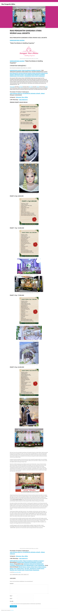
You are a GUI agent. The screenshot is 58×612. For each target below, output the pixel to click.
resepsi (37, 86)
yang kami (21, 86)
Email (11, 598)
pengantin (25, 574)
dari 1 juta (30, 86)
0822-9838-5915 (23, 99)
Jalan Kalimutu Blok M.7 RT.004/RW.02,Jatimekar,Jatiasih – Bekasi (27, 93)
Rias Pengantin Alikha (10, 4)
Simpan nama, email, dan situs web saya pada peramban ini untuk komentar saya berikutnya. (26, 603)
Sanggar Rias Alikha (17, 572)
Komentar (12, 583)
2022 (11, 574)
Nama (11, 595)
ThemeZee (12, 610)
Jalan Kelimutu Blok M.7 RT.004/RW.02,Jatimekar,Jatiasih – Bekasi (27, 552)
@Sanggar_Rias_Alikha (22, 97)
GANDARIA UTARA (15, 574)
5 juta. (46, 86)
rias (27, 574)
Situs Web (11, 601)
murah (22, 574)
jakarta (19, 574)
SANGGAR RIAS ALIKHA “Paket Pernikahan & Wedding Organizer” (25, 70)
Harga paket (12, 86)
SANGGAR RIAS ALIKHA (17, 40)
